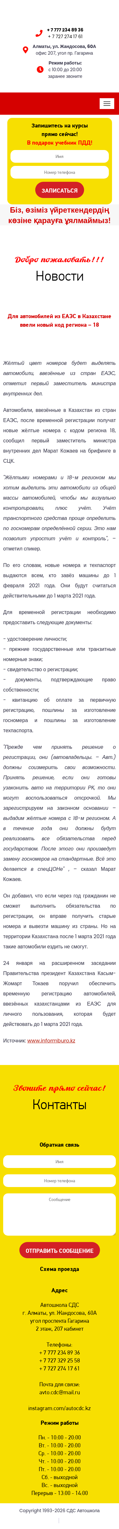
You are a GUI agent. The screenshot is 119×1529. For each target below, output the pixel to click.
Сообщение (59, 1214)
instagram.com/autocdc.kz (59, 1408)
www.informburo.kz (51, 1040)
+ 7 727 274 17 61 (65, 36)
